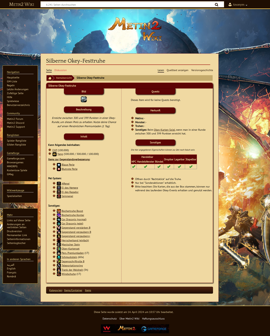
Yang (60, 154)
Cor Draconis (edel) (72, 223)
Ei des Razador (70, 192)
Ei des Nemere (70, 187)
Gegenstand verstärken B (76, 227)
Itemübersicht (64, 78)
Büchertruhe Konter (73, 215)
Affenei (66, 183)
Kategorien (55, 290)
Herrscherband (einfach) (75, 240)
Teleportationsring (72, 265)
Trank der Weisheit (72, 270)
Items (88, 290)
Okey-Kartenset (71, 248)
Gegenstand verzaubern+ (76, 236)
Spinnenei (67, 196)
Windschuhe (69, 274)
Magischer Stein (71, 244)
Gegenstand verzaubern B (76, 232)
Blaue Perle (68, 164)
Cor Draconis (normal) (74, 219)
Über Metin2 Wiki (129, 318)
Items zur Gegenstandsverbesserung (69, 159)
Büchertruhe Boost (72, 211)
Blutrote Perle (69, 169)
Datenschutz (110, 318)
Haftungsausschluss (153, 318)
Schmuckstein (69, 257)
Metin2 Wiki (21, 4)
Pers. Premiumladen (73, 253)
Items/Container (73, 290)
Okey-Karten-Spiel (164, 129)
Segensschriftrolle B (73, 261)
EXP (54, 150)
